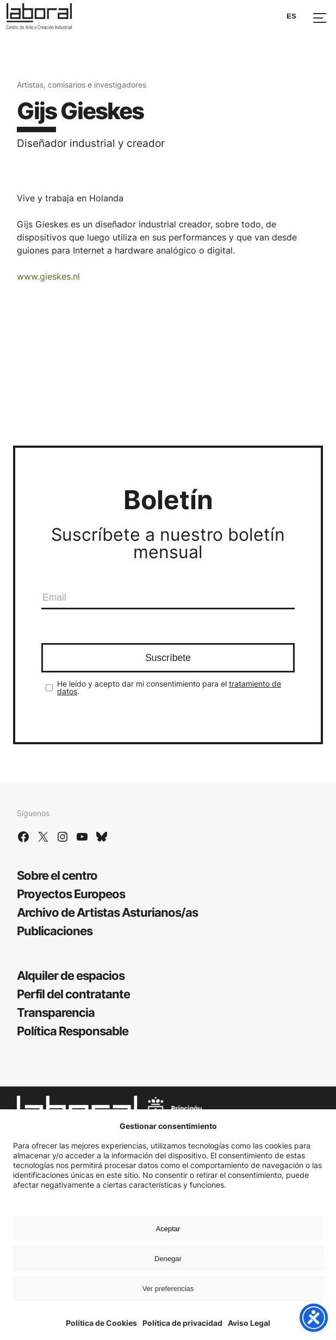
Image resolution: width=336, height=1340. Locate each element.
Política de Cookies (101, 1322)
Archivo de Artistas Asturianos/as (107, 912)
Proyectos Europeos (71, 894)
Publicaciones (54, 931)
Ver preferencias (168, 1289)
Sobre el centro (57, 875)
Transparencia (56, 1012)
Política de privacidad (182, 1322)
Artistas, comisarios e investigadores (81, 84)
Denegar (168, 1259)
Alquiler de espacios (71, 975)
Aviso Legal (249, 1322)
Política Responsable (72, 1031)
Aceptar (168, 1229)
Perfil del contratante (73, 994)
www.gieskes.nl (48, 276)
